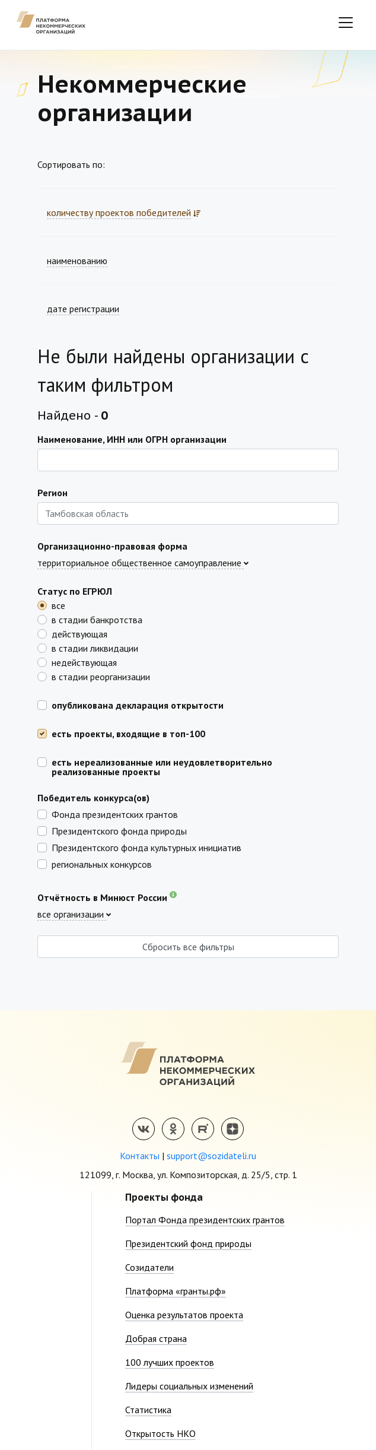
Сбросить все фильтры (188, 947)
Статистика (148, 1410)
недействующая (84, 661)
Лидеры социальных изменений (189, 1386)
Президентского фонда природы (119, 830)
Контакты (140, 1156)
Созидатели (149, 1267)
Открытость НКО (160, 1433)
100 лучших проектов (169, 1362)
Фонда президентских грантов (115, 813)
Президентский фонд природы (188, 1243)
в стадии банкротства (97, 619)
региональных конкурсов (102, 863)
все (58, 604)
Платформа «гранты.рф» (175, 1291)
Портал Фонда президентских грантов (205, 1220)
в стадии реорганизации (101, 676)
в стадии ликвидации (95, 647)
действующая (79, 633)
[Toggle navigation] (346, 22)
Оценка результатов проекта (184, 1315)
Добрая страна (156, 1338)
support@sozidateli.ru (211, 1156)
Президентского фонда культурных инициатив (146, 847)
